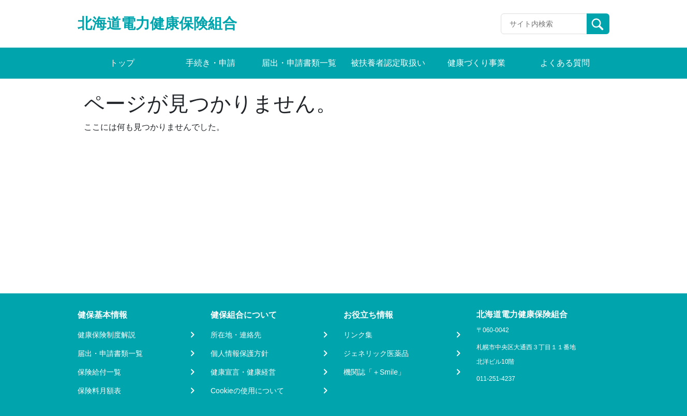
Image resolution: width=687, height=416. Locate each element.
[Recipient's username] (544, 23)
